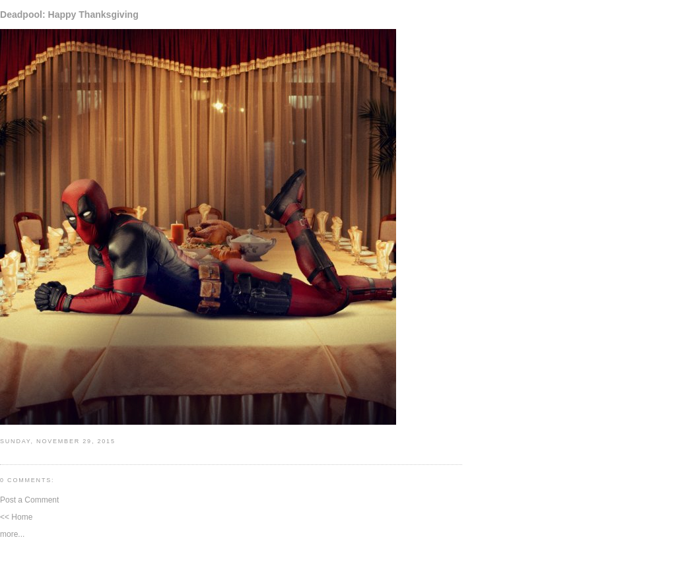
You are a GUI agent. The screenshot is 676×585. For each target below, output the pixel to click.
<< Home (16, 517)
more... (12, 534)
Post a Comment (29, 500)
